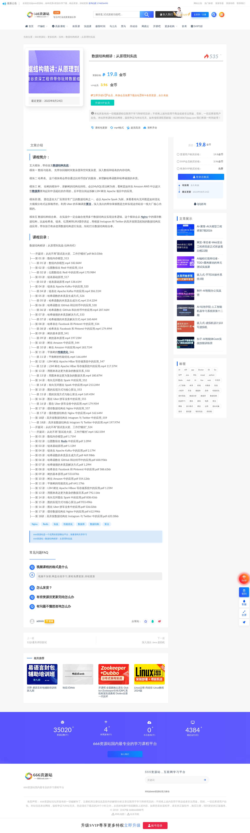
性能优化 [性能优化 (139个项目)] (215, 390)
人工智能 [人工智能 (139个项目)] (181, 385)
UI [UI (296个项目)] (195, 380)
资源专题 (219, 3)
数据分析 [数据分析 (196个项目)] (193, 396)
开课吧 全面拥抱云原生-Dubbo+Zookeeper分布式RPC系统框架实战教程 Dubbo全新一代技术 (113, 692)
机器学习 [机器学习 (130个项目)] (181, 401)
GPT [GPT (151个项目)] (180, 375)
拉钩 (61, 36)
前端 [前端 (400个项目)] (199, 385)
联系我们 (241, 3)
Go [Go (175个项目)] (215, 370)
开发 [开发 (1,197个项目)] (189, 390)
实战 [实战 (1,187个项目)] (216, 385)
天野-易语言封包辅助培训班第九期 (42, 689)
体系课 (76, 26)
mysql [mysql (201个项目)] (202, 375)
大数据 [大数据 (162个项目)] (207, 385)
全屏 (244, 613)
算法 (88, 203)
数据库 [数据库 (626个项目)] (203, 396)
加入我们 (166, 14)
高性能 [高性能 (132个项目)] (209, 411)
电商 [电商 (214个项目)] (206, 401)
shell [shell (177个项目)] (188, 380)
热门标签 (209, 3)
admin (40, 621)
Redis (64, 441)
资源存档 (230, 3)
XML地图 (118, 814)
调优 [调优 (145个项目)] (199, 406)
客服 (244, 603)
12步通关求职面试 (37, 642)
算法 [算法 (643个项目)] (214, 401)
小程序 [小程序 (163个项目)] (181, 390)
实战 (66, 165)
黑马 (123, 26)
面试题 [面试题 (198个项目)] (188, 411)
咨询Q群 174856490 (98, 3)
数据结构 (58, 165)
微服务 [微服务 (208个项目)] (198, 390)
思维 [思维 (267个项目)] (206, 390)
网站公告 (198, 3)
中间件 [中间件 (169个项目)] (217, 380)
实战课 (87, 26)
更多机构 (170, 26)
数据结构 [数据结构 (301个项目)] (213, 396)
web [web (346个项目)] (209, 380)
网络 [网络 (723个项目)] (180, 406)
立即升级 (132, 825)
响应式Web (69, 687)
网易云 (145, 26)
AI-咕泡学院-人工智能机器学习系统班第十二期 (210, 311)
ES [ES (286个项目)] (209, 370)
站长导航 (133, 814)
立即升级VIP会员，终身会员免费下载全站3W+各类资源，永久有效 (130, 95)
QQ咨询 (200, 203)
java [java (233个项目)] (187, 375)
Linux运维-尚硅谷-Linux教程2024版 (149, 689)
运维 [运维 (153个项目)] (206, 406)
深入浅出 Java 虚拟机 (153, 642)
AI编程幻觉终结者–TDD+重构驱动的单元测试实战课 (209, 262)
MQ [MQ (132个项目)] (194, 375)
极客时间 (100, 26)
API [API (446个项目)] (185, 370)
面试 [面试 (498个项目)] (180, 411)
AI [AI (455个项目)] (179, 370)
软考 (184, 26)
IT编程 (41, 26)
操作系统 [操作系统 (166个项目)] (181, 396)
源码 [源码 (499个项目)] (199, 401)
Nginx (144, 216)
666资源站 (40, 36)
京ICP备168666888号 (132, 809)
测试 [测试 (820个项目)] (191, 401)
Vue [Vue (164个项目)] (201, 380)
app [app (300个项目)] (192, 370)
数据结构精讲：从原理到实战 (58, 538)
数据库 (36, 191)
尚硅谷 (134, 26)
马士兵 (113, 26)
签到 (244, 592)
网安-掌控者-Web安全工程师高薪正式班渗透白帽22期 (210, 246)
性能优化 (63, 352)
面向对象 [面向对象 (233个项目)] (215, 406)
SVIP (244, 579)
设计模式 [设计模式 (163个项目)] (189, 406)
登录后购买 (201, 176)
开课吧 (157, 26)
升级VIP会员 (102, 102)
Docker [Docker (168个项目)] (201, 370)
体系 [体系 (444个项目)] (191, 385)
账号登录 (155, 825)
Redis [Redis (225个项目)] (180, 380)
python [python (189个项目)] (211, 375)
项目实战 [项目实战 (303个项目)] (198, 411)
